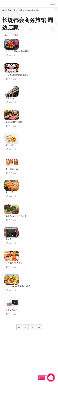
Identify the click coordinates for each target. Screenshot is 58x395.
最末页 (39, 327)
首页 (4, 10)
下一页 (32, 327)
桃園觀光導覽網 (13, 4)
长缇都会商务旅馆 (32, 10)
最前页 (19, 327)
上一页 (26, 327)
